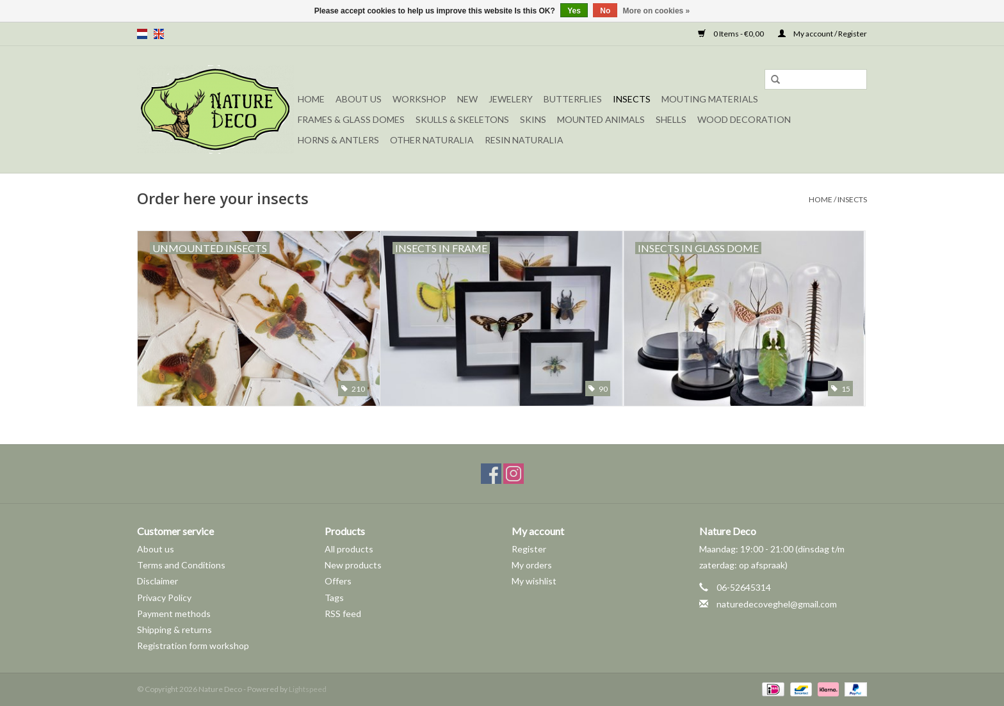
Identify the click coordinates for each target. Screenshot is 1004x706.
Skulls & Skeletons (462, 119)
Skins (533, 119)
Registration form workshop (193, 645)
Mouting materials (709, 98)
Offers (338, 580)
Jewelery (511, 98)
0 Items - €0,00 (731, 33)
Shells (671, 119)
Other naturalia (432, 139)
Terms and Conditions (181, 564)
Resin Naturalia (524, 139)
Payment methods (174, 613)
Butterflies (573, 98)
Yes (574, 10)
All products (349, 548)
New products (353, 564)
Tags (334, 597)
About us (155, 548)
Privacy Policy (164, 597)
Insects (632, 98)
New (467, 98)
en (159, 34)
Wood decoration (744, 119)
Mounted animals (601, 119)
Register (529, 548)
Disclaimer (157, 580)
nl (142, 34)
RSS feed (343, 613)
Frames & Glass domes (351, 119)
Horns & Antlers (338, 139)
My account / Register (822, 33)
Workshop (419, 98)
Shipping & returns (174, 629)
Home (311, 98)
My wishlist (534, 580)
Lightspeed (308, 689)
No (605, 10)
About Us (359, 98)
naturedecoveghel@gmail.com (777, 603)
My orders (532, 564)
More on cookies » (656, 10)
